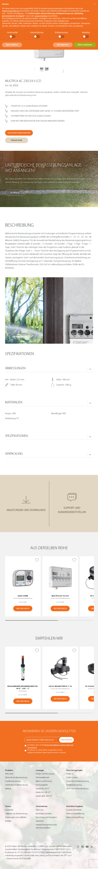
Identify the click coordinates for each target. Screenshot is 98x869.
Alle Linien (9, 774)
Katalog (8, 788)
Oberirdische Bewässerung (16, 777)
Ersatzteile (9, 810)
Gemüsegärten (42, 785)
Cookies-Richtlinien (74, 810)
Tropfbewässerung (13, 781)
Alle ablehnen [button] (63, 45)
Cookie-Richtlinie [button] (41, 16)
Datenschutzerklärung (75, 813)
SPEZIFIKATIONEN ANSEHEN (19, 133)
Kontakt (8, 821)
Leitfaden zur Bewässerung (16, 813)
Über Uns (39, 810)
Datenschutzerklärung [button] (10, 11)
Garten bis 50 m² (42, 788)
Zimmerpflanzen (42, 777)
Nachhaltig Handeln (43, 813)
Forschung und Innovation (46, 817)
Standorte (40, 821)
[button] (63, 71)
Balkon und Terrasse (44, 781)
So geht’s (14, 193)
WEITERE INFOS (22, 608)
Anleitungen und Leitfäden (15, 817)
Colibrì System (72, 777)
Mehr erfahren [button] (12, 45)
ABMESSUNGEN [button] (15, 368)
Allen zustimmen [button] (85, 45)
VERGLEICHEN (16, 140)
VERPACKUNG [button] (14, 454)
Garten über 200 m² (44, 796)
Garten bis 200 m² (43, 792)
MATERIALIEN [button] (13, 402)
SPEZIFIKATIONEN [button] (16, 436)
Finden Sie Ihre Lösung (45, 774)
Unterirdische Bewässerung (16, 785)
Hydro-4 (69, 774)
